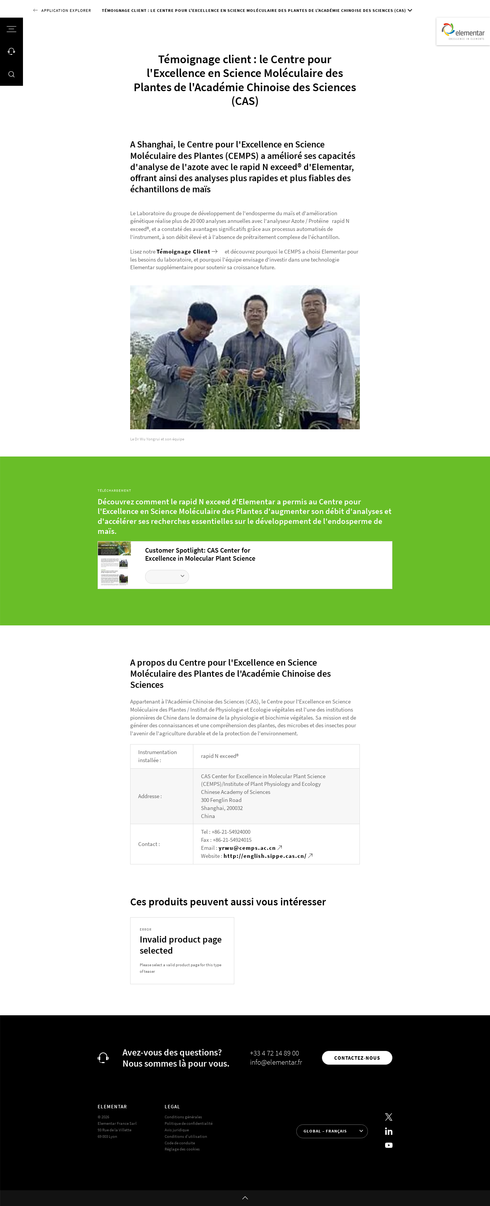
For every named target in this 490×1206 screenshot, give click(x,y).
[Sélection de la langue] (332, 1131)
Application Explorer (66, 10)
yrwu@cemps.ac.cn (247, 847)
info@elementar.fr (276, 1062)
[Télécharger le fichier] (167, 577)
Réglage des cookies (182, 1149)
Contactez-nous (357, 1058)
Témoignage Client (184, 251)
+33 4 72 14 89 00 (274, 1052)
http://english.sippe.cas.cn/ (265, 855)
